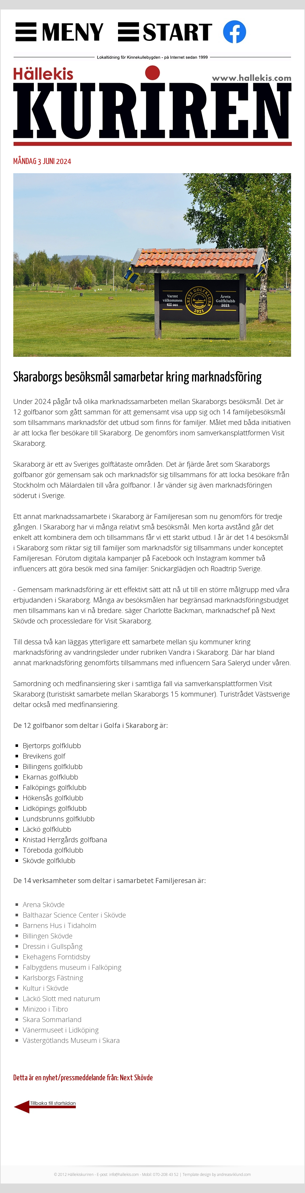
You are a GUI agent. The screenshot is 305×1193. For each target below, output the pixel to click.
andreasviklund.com (234, 1174)
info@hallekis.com (124, 1174)
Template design (197, 1174)
